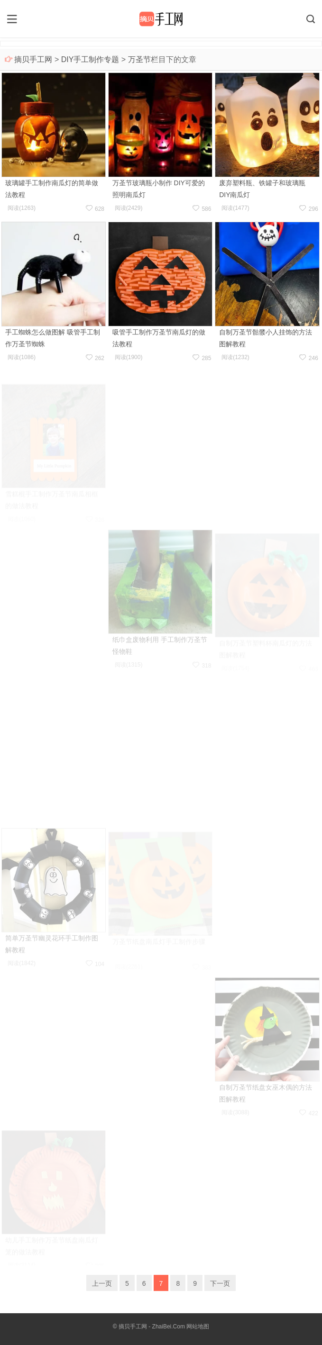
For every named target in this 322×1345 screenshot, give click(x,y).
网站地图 (197, 1326)
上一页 (102, 1283)
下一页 (220, 1283)
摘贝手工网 (33, 59)
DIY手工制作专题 (90, 59)
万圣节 (139, 59)
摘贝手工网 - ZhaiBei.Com (152, 1326)
